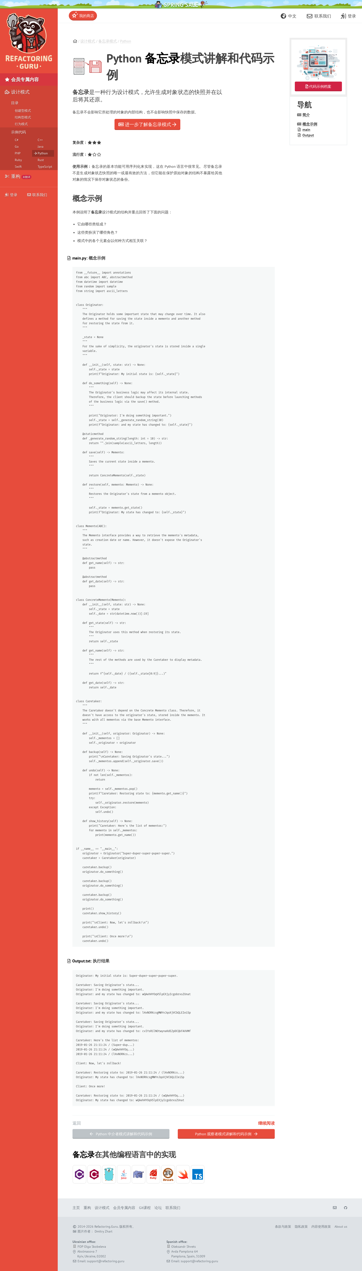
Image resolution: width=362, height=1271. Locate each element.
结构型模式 (23, 117)
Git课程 (145, 1207)
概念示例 (309, 124)
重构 (18, 176)
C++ (40, 140)
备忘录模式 (107, 41)
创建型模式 (23, 111)
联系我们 (37, 194)
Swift (18, 167)
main (306, 129)
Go (17, 146)
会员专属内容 (22, 80)
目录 (14, 102)
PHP (18, 153)
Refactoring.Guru (106, 1226)
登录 (11, 194)
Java (40, 146)
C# (16, 140)
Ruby (18, 160)
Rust (41, 160)
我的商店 (83, 14)
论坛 (158, 1207)
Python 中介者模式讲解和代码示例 (121, 1134)
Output (308, 135)
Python (125, 41)
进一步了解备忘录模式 (147, 124)
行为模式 (21, 124)
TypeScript (45, 167)
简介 (306, 114)
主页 (76, 1207)
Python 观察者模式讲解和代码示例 (226, 1134)
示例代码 (18, 132)
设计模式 (87, 41)
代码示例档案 (318, 86)
